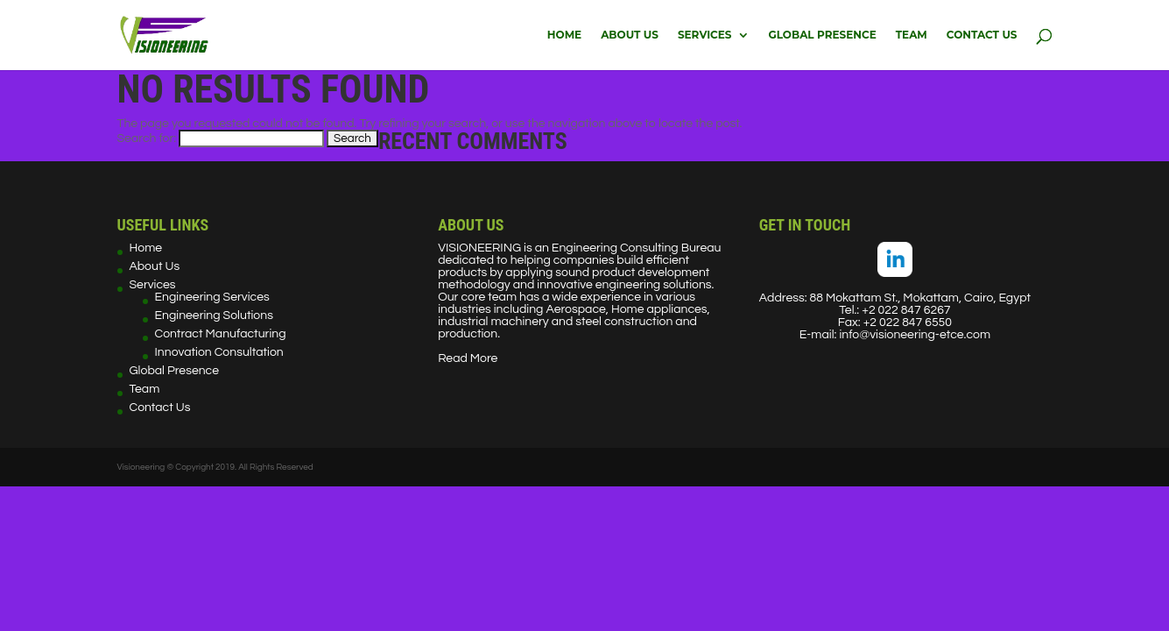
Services (705, 35)
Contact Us (982, 35)
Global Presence (823, 35)
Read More (467, 358)
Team (911, 35)
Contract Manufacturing (220, 334)
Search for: (147, 138)
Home (564, 35)
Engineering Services (212, 297)
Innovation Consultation (219, 352)
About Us (629, 35)
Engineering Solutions (214, 315)
